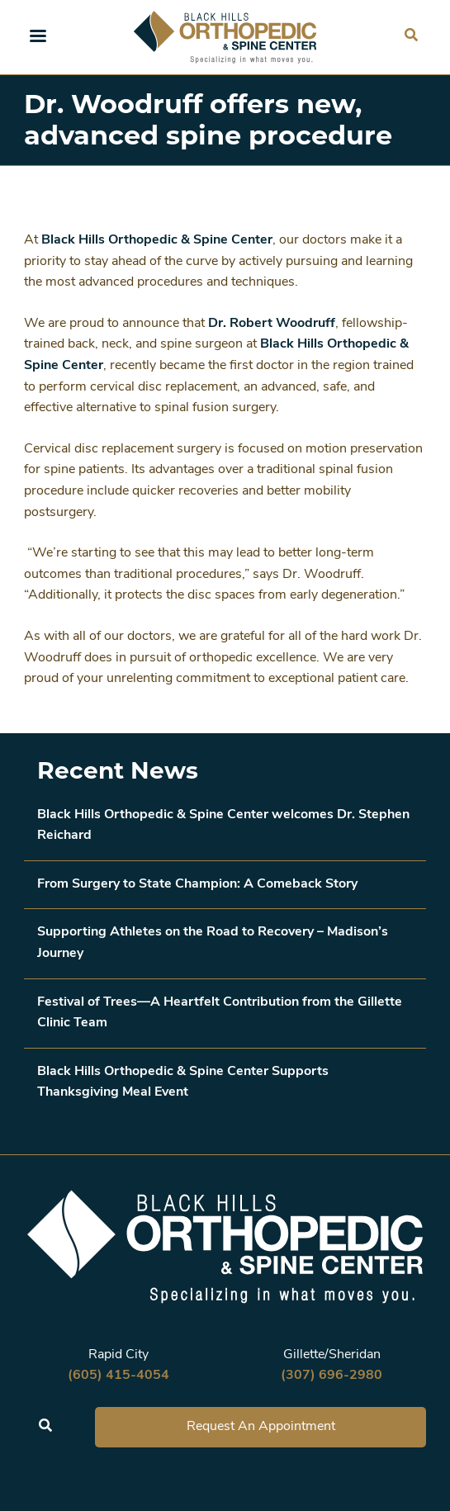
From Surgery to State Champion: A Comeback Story (197, 884)
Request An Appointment (261, 1426)
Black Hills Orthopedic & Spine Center (156, 240)
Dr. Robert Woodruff (271, 323)
